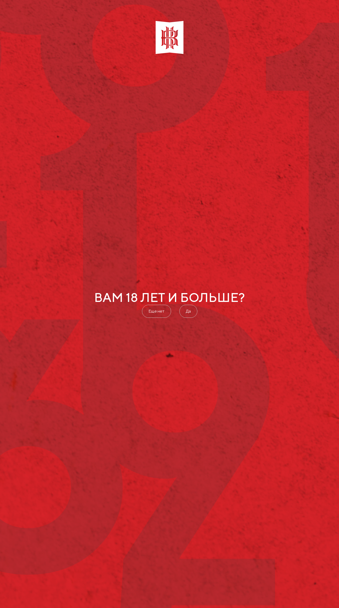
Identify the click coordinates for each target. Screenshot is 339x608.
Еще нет (156, 311)
